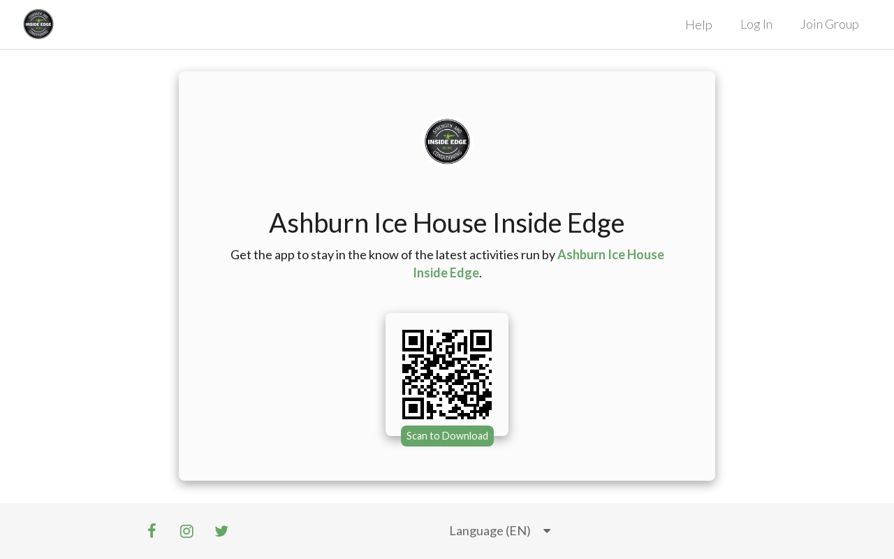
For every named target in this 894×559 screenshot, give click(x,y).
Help (698, 24)
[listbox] (499, 531)
